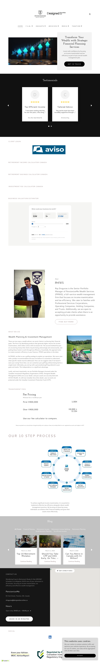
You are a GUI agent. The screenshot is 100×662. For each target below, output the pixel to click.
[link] (50, 14)
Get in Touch (74, 64)
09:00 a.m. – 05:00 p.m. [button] (21, 614)
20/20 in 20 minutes (19, 622)
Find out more (66, 332)
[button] (90, 14)
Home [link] (20, 26)
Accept (80, 655)
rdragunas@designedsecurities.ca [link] (17, 603)
